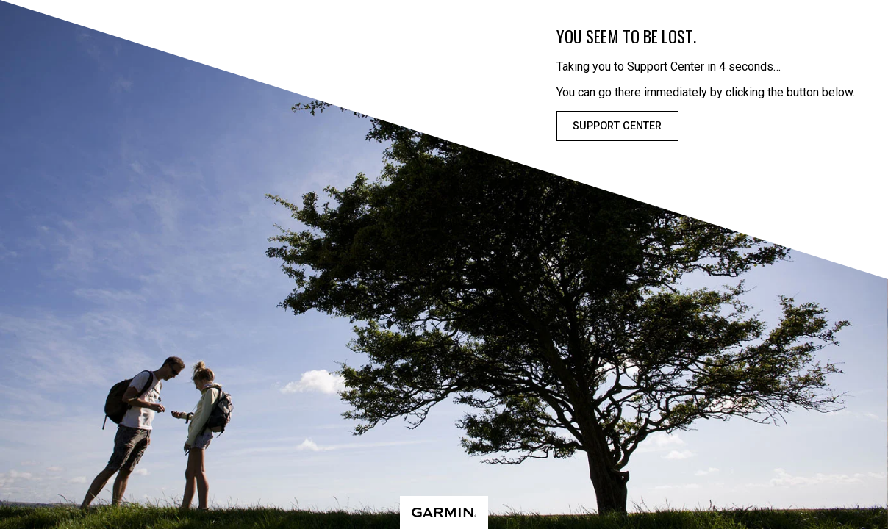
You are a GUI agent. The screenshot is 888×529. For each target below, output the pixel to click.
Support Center (617, 126)
